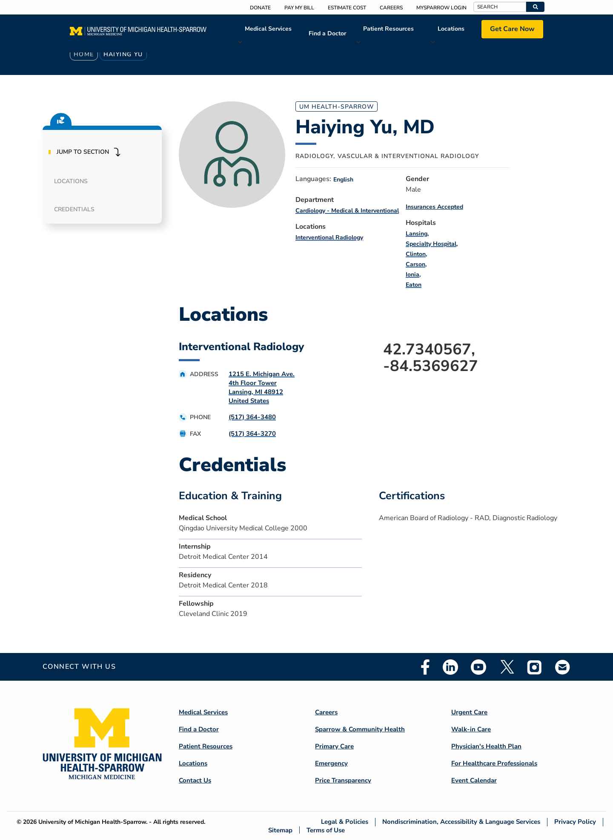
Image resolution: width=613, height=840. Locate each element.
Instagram (534, 667)
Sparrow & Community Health (360, 729)
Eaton (413, 285)
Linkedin (450, 667)
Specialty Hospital (431, 244)
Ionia (412, 274)
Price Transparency (343, 780)
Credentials (74, 209)
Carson (415, 264)
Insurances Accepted (434, 207)
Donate (260, 7)
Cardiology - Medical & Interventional (347, 211)
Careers (391, 7)
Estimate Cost (347, 7)
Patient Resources (388, 29)
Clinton (416, 254)
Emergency (331, 763)
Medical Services (268, 29)
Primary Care (334, 746)
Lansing (416, 234)
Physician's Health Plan (486, 746)
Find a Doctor (327, 33)
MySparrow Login (441, 7)
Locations (451, 29)
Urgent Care (469, 712)
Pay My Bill (299, 7)
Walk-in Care (471, 729)
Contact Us (195, 780)
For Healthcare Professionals (494, 763)
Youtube (478, 667)
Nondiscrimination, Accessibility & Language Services (461, 822)
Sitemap (280, 830)
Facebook (425, 667)
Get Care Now (512, 29)
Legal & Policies (344, 822)
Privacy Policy (575, 822)
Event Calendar (474, 780)
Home (84, 54)
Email (562, 667)
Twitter (506, 667)
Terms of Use (325, 830)
